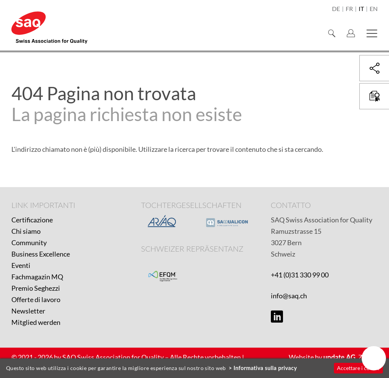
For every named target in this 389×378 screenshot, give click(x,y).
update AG (339, 357)
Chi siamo (26, 231)
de (336, 9)
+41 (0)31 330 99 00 (300, 275)
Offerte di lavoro (35, 299)
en (374, 9)
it (361, 9)
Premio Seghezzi (35, 288)
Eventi (20, 265)
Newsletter (28, 311)
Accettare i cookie (358, 368)
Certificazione (32, 220)
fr (349, 9)
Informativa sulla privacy (265, 368)
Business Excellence (40, 254)
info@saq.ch (289, 295)
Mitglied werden (35, 322)
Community (29, 242)
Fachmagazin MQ (37, 276)
